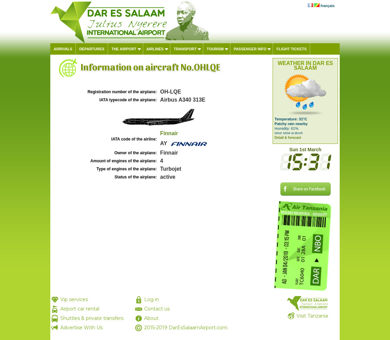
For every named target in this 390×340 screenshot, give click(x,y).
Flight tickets (291, 49)
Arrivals (63, 49)
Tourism (215, 49)
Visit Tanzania (312, 316)
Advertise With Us (81, 328)
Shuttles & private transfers (91, 318)
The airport (123, 49)
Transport (185, 49)
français (328, 6)
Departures (91, 49)
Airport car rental (79, 309)
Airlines (155, 49)
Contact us (157, 309)
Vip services (74, 299)
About (151, 318)
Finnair (169, 133)
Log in (151, 299)
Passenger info (250, 49)
